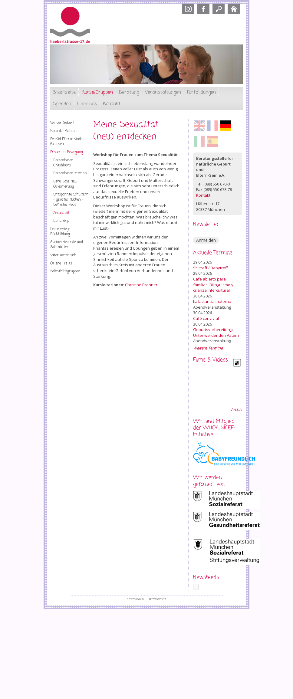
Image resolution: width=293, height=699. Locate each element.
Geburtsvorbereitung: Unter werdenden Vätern (216, 332)
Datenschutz (157, 599)
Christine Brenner (141, 284)
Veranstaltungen (163, 92)
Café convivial (206, 318)
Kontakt (111, 104)
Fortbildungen (201, 92)
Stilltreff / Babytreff (210, 268)
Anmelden (206, 240)
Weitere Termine (208, 348)
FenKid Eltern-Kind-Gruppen (66, 141)
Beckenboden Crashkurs (63, 163)
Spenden (62, 104)
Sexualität (61, 213)
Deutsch (225, 125)
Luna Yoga (61, 221)
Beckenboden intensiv (70, 173)
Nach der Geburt (63, 131)
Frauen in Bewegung (66, 152)
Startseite (64, 92)
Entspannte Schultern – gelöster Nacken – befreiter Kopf (70, 199)
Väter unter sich (63, 255)
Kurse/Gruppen (97, 92)
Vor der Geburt (62, 123)
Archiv (236, 409)
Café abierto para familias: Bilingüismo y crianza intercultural (213, 284)
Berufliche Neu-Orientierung (65, 184)
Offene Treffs (61, 263)
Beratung (129, 92)
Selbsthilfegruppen (65, 271)
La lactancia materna (212, 301)
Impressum (135, 599)
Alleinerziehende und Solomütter (66, 244)
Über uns (87, 104)
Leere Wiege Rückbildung (60, 231)
